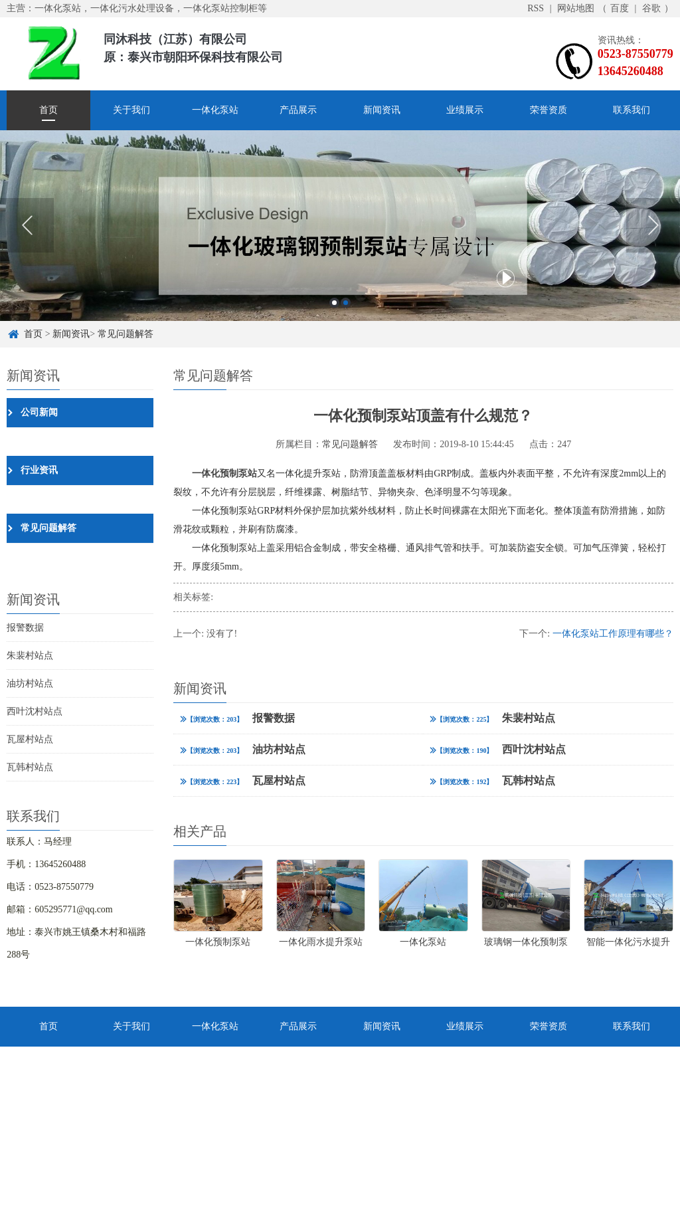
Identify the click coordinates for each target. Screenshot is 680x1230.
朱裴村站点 (30, 656)
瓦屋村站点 (30, 739)
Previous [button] (27, 225)
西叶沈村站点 (34, 711)
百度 (619, 8)
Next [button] (653, 225)
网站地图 (575, 8)
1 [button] (334, 302)
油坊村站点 (30, 683)
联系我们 (631, 110)
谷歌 (651, 8)
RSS (535, 8)
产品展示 (298, 110)
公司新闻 (39, 412)
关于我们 (131, 110)
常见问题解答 (125, 334)
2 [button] (345, 302)
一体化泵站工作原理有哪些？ (612, 634)
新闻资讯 (381, 110)
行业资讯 (39, 470)
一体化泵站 (215, 110)
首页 (48, 110)
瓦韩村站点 (30, 767)
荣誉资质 (548, 110)
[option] (340, 225)
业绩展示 (464, 110)
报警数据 (25, 628)
